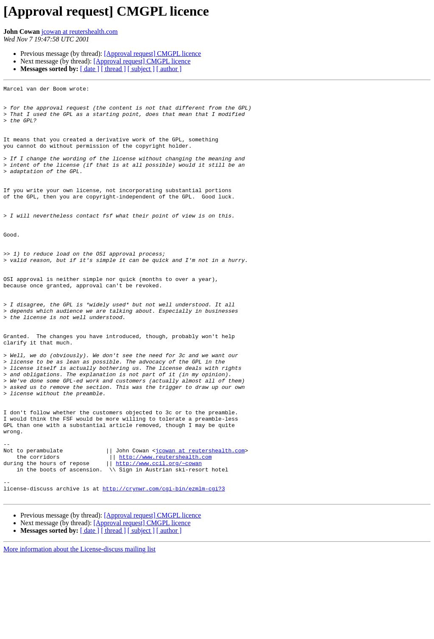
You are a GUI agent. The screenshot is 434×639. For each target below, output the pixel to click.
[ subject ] (141, 68)
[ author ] (169, 68)
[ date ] (89, 68)
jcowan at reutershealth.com (80, 31)
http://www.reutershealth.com (165, 531)
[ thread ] (113, 68)
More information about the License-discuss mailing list (79, 631)
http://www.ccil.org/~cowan (159, 539)
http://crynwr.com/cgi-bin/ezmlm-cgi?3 (164, 569)
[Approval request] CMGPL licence (152, 53)
